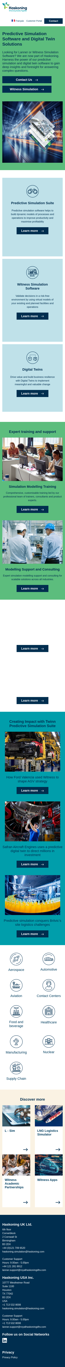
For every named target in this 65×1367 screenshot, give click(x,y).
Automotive (48, 969)
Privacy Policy (10, 1357)
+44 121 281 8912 (12, 1266)
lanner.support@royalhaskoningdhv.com (24, 1270)
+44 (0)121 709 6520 (13, 1248)
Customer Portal (34, 21)
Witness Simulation (27, 89)
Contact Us (27, 79)
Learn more (32, 230)
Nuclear (49, 1052)
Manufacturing (16, 1052)
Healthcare (49, 1022)
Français (18, 21)
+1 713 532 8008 (11, 1304)
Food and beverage (16, 1024)
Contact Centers (49, 996)
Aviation (16, 996)
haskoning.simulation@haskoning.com (23, 1251)
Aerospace (16, 970)
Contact (53, 21)
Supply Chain (16, 1079)
